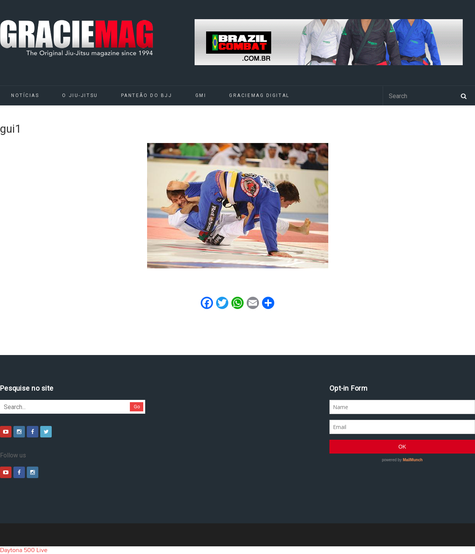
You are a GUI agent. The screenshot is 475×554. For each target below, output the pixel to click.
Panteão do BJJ (146, 95)
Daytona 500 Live (24, 550)
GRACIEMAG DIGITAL (259, 95)
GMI (200, 95)
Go (137, 406)
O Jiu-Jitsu (80, 95)
